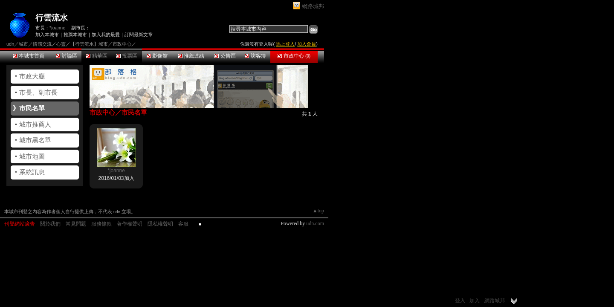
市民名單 (32, 108)
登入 (460, 301)
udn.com (315, 223)
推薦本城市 (75, 34)
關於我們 (50, 224)
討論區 (66, 56)
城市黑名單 (35, 140)
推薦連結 (191, 56)
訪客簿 (255, 56)
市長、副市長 (38, 92)
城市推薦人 (35, 124)
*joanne (57, 27)
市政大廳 (32, 76)
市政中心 (294, 56)
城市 (23, 43)
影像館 (157, 56)
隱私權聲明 (160, 224)
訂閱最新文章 (139, 34)
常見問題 (76, 224)
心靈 (61, 43)
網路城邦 (313, 6)
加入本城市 (47, 34)
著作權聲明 (129, 224)
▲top (318, 211)
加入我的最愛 (106, 34)
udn (10, 43)
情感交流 (42, 43)
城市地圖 (32, 156)
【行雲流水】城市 (89, 43)
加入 (474, 301)
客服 (183, 224)
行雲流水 (51, 17)
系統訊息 (32, 172)
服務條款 (101, 224)
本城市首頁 (28, 56)
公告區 (224, 56)
